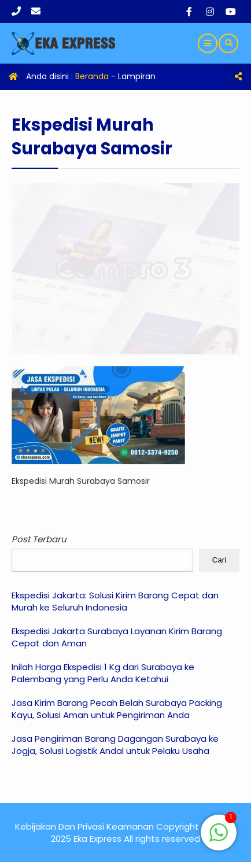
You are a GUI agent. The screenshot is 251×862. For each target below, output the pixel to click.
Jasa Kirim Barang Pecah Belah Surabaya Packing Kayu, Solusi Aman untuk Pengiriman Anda (117, 709)
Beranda (92, 76)
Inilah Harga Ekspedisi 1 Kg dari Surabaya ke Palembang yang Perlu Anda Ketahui (103, 673)
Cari (219, 560)
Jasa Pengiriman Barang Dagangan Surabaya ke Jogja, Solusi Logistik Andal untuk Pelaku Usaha (115, 744)
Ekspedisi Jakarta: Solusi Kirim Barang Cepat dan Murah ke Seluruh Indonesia (115, 601)
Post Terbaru (39, 539)
